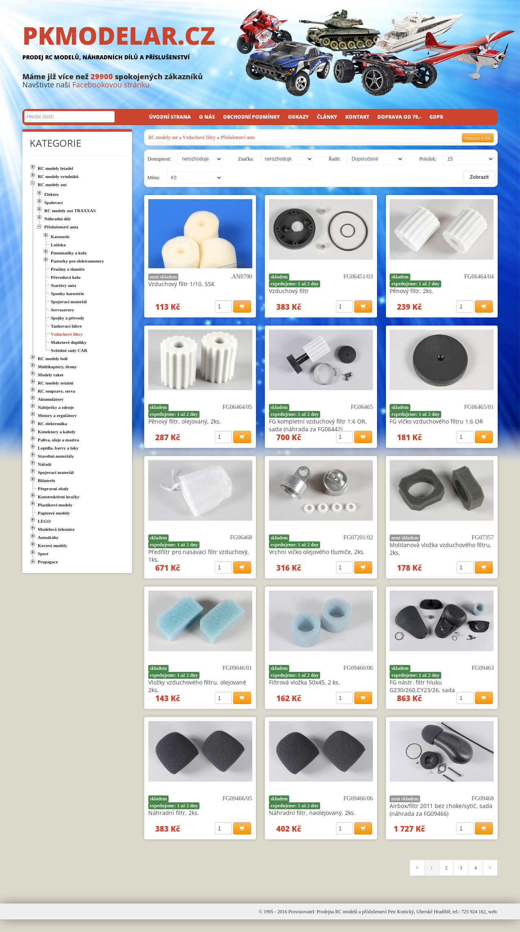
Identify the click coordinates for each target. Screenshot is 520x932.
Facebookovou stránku (111, 84)
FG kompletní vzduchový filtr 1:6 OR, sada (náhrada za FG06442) (318, 427)
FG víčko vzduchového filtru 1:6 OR (436, 424)
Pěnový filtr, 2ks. (411, 291)
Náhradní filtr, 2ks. (173, 822)
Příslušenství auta (238, 137)
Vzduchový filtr (289, 291)
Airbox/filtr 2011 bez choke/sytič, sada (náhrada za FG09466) (441, 819)
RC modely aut (163, 137)
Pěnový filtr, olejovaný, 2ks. (184, 424)
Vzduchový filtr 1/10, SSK (181, 284)
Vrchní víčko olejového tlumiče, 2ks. (317, 557)
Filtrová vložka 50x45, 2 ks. (304, 689)
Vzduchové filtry (199, 137)
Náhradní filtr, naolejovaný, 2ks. (312, 822)
